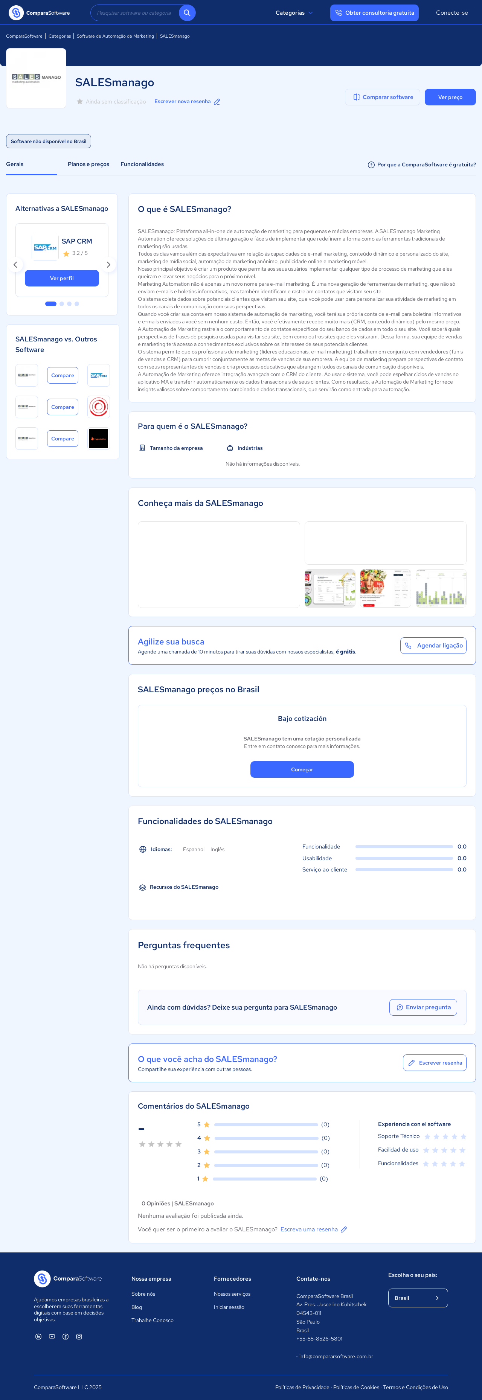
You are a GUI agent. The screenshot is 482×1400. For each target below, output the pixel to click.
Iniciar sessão (229, 1307)
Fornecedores (232, 1279)
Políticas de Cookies (356, 1387)
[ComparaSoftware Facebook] (65, 1336)
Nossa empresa (151, 1279)
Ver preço (450, 97)
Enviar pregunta (423, 1007)
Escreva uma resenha (314, 1229)
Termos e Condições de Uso (415, 1387)
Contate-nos (313, 1279)
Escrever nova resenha (187, 101)
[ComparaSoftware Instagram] (79, 1336)
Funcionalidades (142, 164)
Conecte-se (452, 13)
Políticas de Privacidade (302, 1387)
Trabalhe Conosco (152, 1320)
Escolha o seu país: (412, 1275)
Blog (136, 1307)
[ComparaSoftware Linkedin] (38, 1336)
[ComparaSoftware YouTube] (51, 1336)
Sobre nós (143, 1293)
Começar (302, 769)
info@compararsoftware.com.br (334, 1356)
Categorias (295, 12)
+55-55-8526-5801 (319, 1338)
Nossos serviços (232, 1293)
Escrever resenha (434, 1062)
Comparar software (382, 97)
